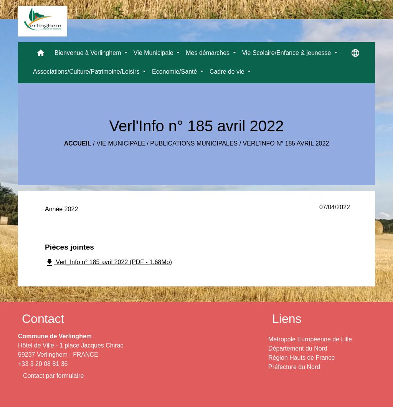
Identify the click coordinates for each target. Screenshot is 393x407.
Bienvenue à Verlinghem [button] (88, 53)
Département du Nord (297, 348)
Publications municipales (194, 143)
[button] (40, 54)
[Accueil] (42, 21)
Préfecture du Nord (294, 367)
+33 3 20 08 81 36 (43, 364)
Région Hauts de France (301, 357)
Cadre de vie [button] (228, 71)
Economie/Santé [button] (175, 71)
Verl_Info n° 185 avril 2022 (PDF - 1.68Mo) (108, 262)
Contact (43, 319)
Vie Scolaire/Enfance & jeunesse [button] (287, 53)
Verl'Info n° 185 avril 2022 (286, 143)
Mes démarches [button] (208, 53)
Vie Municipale (120, 143)
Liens (287, 319)
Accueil (77, 143)
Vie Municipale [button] (154, 53)
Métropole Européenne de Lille (310, 339)
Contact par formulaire (53, 375)
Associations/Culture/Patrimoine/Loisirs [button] (87, 71)
